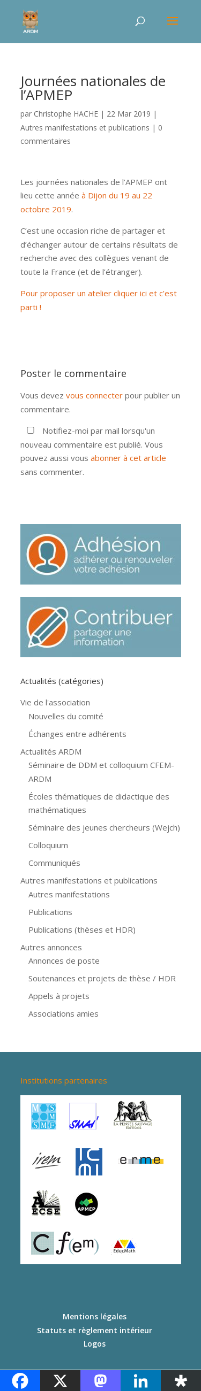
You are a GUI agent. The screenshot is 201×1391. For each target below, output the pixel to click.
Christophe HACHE (66, 114)
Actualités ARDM (50, 751)
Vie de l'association (55, 702)
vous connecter (94, 395)
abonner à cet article (128, 457)
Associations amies (63, 1013)
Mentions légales (94, 1316)
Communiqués (54, 862)
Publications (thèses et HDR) (82, 929)
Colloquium (48, 845)
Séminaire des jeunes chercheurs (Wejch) (104, 827)
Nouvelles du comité (65, 716)
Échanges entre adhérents (77, 733)
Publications (50, 911)
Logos (95, 1344)
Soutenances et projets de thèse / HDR (102, 978)
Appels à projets (59, 995)
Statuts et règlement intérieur (94, 1330)
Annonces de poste (64, 960)
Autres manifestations (69, 894)
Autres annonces (51, 947)
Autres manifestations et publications (85, 127)
